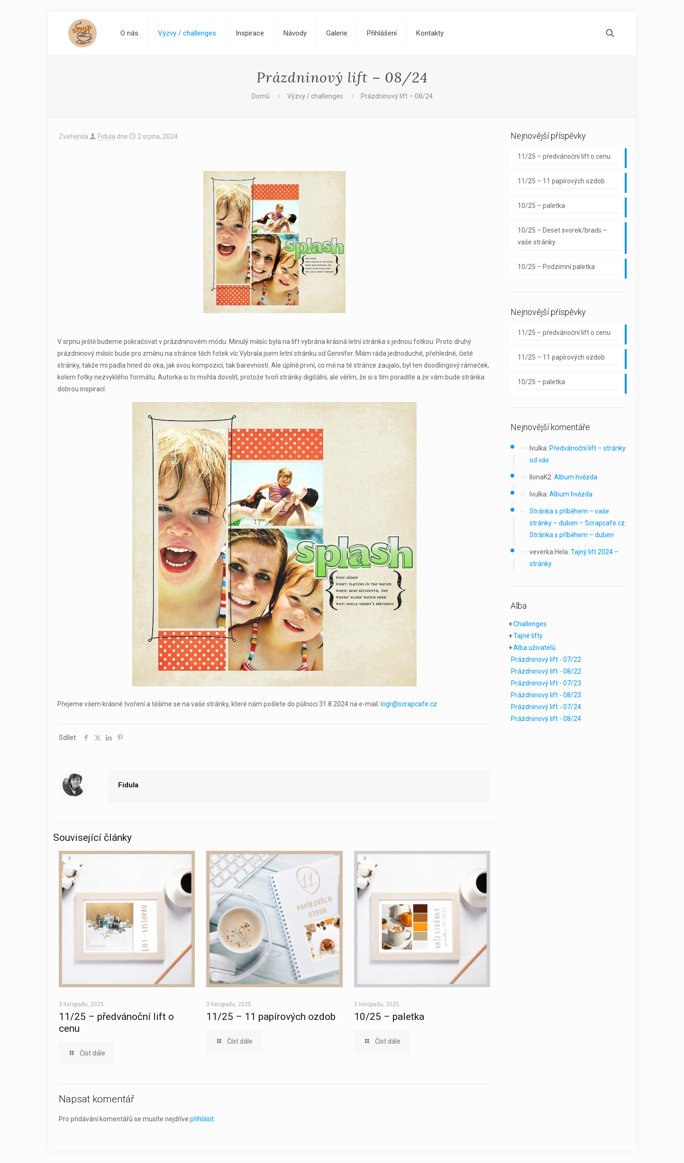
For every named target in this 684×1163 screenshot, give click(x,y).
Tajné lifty (528, 636)
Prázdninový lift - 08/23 (546, 695)
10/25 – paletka (389, 1016)
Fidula (106, 136)
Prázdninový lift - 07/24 (546, 707)
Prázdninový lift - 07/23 (546, 683)
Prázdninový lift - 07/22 (546, 659)
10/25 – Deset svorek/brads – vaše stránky (562, 236)
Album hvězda (575, 477)
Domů (261, 96)
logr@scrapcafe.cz (409, 704)
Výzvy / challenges (315, 96)
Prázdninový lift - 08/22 (546, 671)
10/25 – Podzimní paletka (556, 266)
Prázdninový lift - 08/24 (546, 718)
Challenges (530, 624)
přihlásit (202, 1119)
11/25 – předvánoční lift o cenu (564, 156)
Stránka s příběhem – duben (571, 535)
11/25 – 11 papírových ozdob (271, 1016)
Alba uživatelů (534, 647)
